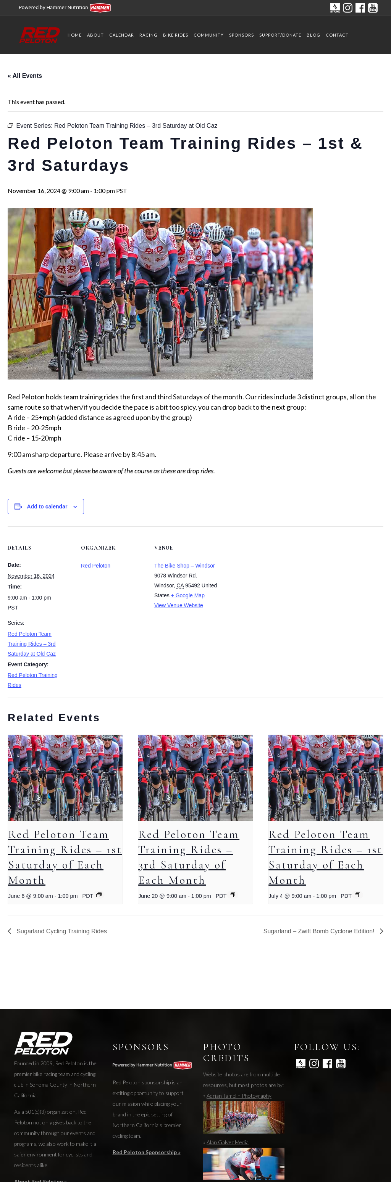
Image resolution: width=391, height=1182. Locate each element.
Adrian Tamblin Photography (239, 1095)
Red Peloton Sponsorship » (147, 1152)
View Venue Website (178, 605)
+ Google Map (188, 595)
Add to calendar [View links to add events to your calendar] (47, 506)
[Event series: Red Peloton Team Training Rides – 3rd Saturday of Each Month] (232, 895)
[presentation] (65, 778)
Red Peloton (95, 566)
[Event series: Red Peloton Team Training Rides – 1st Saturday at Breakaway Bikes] (99, 895)
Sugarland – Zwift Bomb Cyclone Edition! (319, 931)
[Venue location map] (268, 579)
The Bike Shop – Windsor (184, 566)
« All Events (25, 75)
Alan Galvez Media (228, 1142)
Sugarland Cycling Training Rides (61, 931)
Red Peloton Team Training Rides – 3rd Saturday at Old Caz (32, 644)
